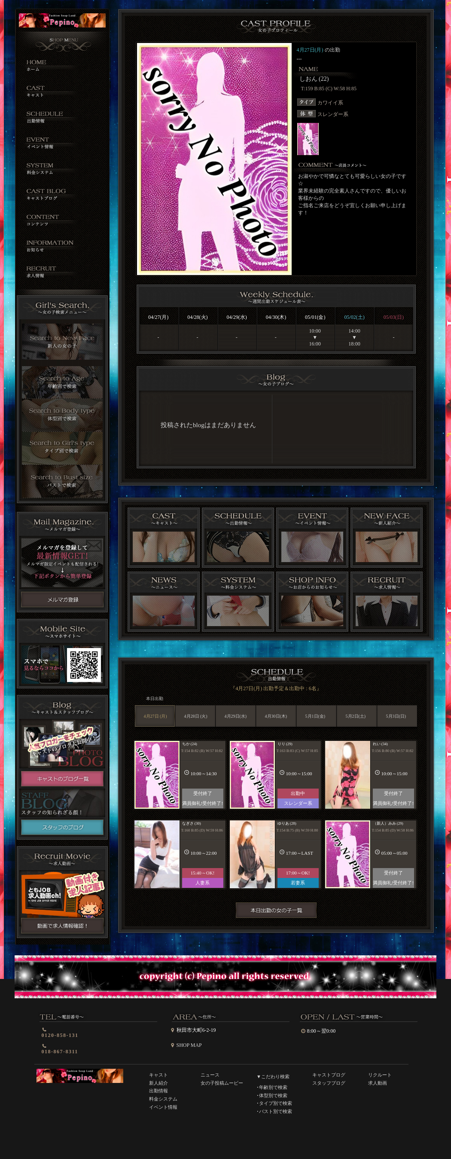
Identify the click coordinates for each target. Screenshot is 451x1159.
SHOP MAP (189, 1045)
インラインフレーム (275, 428)
